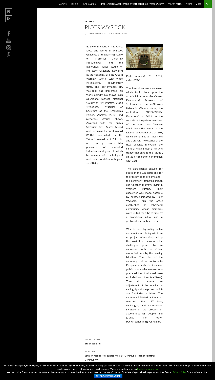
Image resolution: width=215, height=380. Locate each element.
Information (89, 4)
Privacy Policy (175, 4)
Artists (63, 4)
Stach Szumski (124, 341)
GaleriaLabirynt (119, 33)
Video (198, 4)
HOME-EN (75, 4)
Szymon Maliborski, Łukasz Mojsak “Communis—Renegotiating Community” (124, 355)
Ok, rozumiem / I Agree (108, 376)
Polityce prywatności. (147, 369)
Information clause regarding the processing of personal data (132, 4)
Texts (189, 4)
